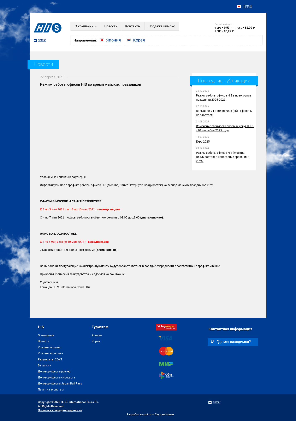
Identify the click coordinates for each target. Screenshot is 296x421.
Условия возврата (50, 353)
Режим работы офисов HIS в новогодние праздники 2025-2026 (223, 97)
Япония (97, 335)
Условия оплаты (49, 347)
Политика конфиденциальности (60, 410)
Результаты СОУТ (50, 359)
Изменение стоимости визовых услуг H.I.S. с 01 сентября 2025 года (225, 128)
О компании (46, 335)
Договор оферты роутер (54, 371)
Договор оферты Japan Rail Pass (60, 383)
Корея (96, 341)
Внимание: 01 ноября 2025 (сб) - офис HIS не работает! (224, 113)
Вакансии (44, 365)
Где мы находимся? (231, 341)
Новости (43, 341)
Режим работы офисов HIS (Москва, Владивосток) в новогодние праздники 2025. (222, 157)
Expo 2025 (203, 141)
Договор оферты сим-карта (56, 377)
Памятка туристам (51, 389)
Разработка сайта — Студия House (150, 414)
